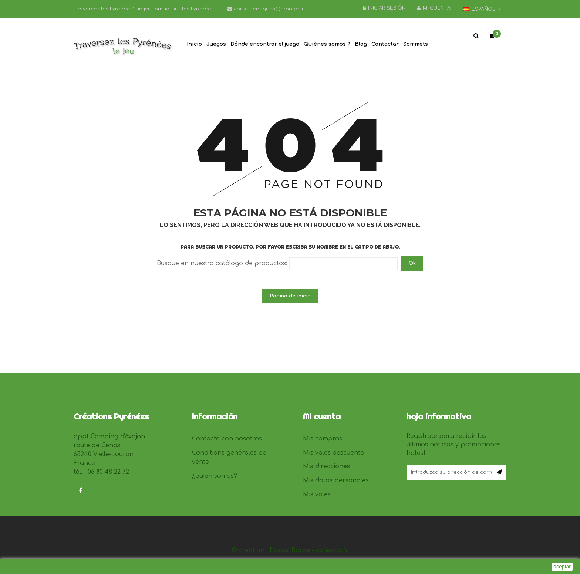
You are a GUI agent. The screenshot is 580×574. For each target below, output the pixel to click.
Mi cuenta (434, 8)
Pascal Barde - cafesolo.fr (309, 550)
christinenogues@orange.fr (265, 8)
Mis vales (317, 494)
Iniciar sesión (384, 8)
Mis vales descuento (333, 452)
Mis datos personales (336, 480)
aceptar (562, 567)
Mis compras (322, 438)
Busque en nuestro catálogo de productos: (222, 263)
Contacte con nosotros (227, 438)
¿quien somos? (214, 476)
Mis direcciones (326, 466)
